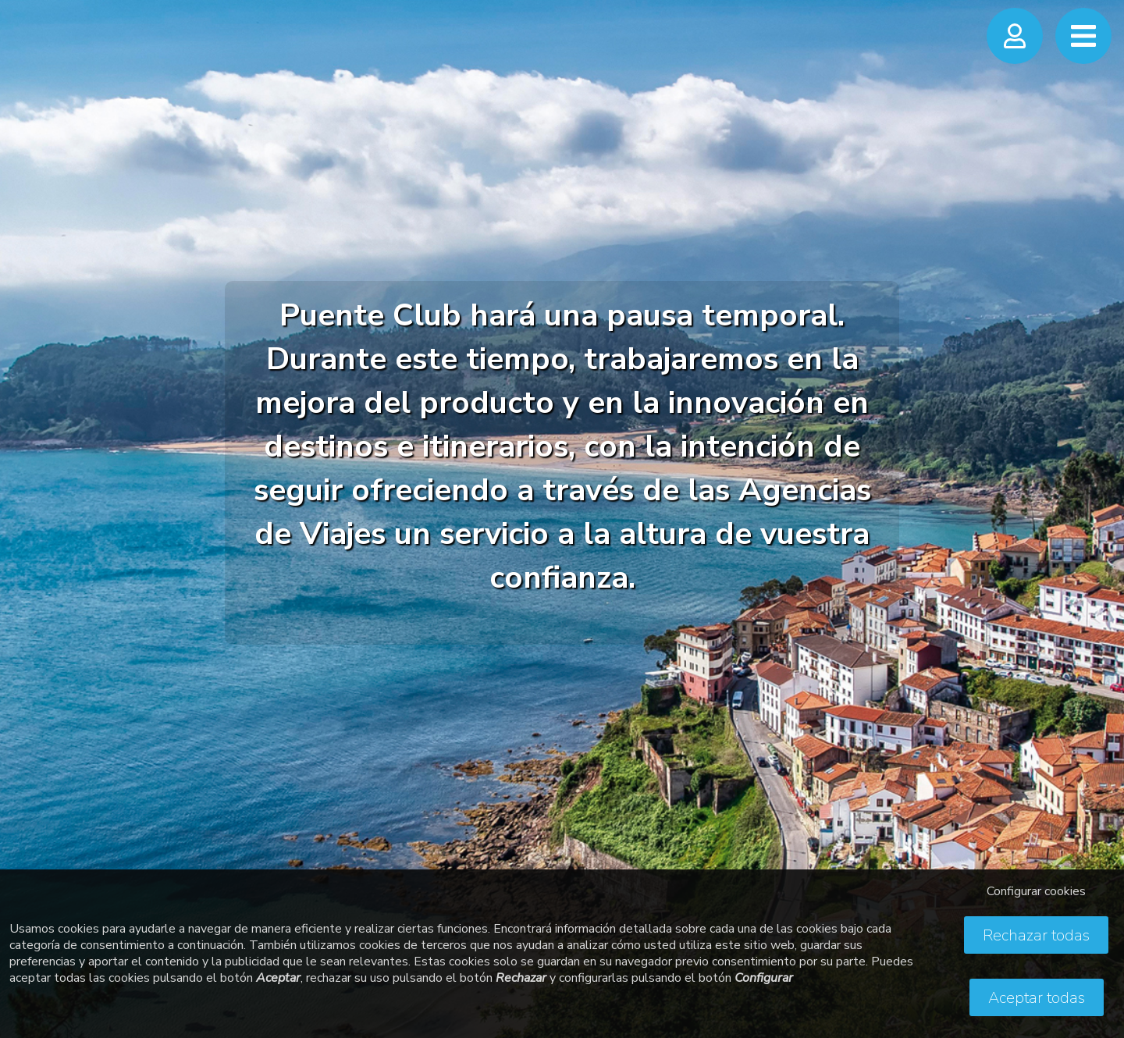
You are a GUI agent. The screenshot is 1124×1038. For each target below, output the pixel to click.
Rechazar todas (1036, 935)
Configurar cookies (1036, 891)
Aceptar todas (1036, 997)
